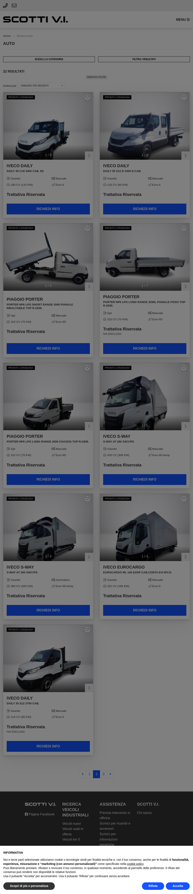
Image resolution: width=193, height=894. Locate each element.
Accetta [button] (177, 886)
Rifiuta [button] (153, 886)
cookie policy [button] (135, 864)
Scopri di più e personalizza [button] (29, 886)
